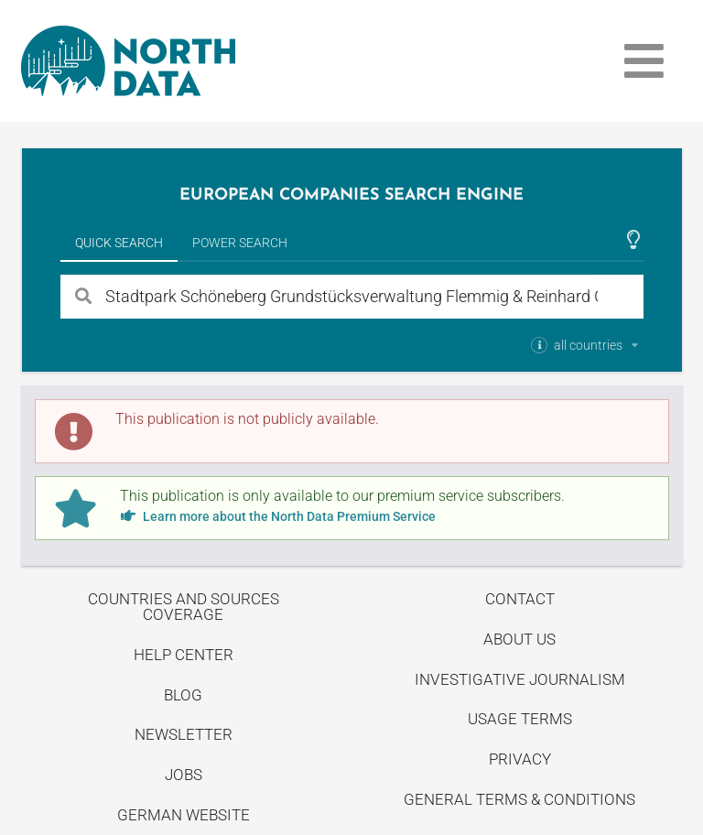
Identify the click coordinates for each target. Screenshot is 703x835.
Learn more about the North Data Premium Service (278, 516)
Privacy (520, 759)
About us (519, 639)
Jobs (183, 774)
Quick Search (119, 242)
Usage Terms (520, 719)
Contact (520, 599)
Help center (183, 654)
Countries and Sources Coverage (183, 607)
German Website (183, 815)
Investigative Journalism (520, 679)
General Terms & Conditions (519, 799)
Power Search (239, 242)
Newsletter (184, 734)
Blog (183, 695)
